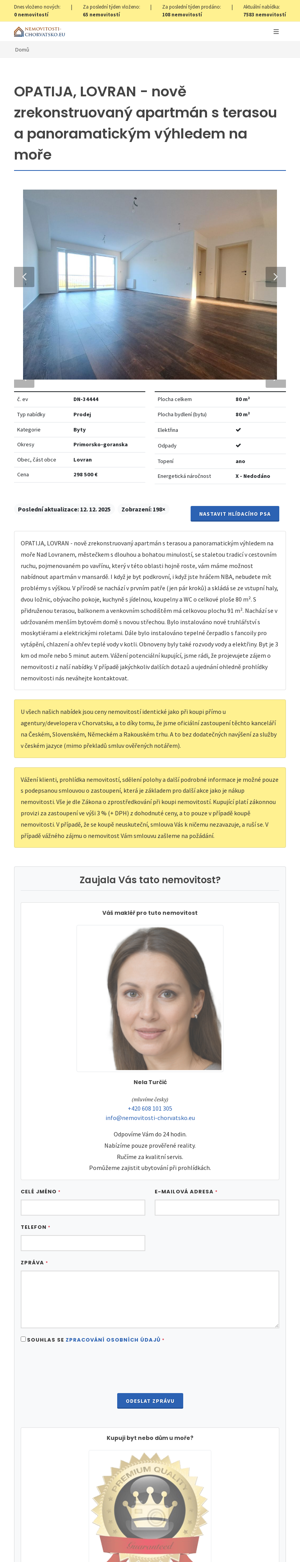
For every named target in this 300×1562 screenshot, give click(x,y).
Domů (22, 49)
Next (272, 566)
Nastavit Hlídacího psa (235, 1092)
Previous (24, 566)
